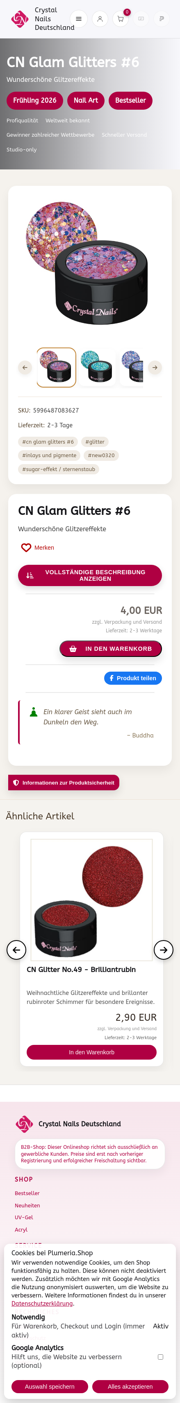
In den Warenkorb (91, 1052)
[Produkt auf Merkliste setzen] (37, 547)
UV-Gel (24, 1217)
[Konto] (100, 19)
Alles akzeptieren (130, 1386)
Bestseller (130, 100)
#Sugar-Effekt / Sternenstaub (58, 469)
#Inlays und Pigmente (49, 455)
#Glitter (95, 442)
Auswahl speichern (50, 1386)
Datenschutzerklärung (42, 1303)
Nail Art (86, 100)
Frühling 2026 (35, 100)
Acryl (21, 1230)
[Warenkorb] (120, 19)
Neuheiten (27, 1205)
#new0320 (101, 455)
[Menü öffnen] (79, 19)
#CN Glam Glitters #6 (48, 442)
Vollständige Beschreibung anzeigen (86, 575)
